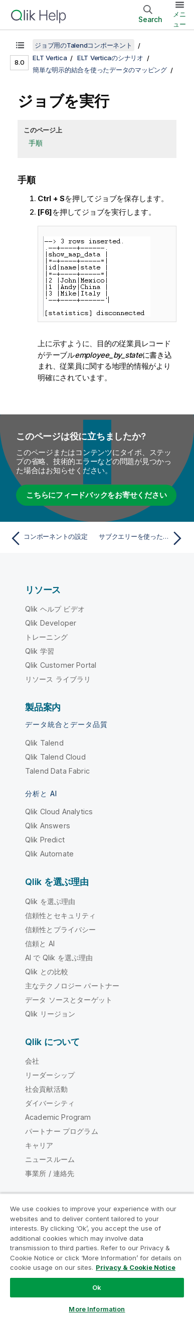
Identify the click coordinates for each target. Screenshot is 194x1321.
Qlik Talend (44, 743)
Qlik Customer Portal (60, 665)
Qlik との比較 (46, 971)
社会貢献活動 (46, 1089)
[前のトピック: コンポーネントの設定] (51, 538)
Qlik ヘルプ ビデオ (55, 609)
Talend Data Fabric (57, 771)
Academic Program (58, 1117)
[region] (97, 1257)
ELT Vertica (50, 58)
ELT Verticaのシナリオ (110, 58)
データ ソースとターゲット (68, 999)
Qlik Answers (47, 825)
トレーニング (46, 637)
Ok (96, 1287)
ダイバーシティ (50, 1103)
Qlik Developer (50, 623)
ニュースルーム (50, 1159)
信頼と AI (40, 943)
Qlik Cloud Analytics (59, 811)
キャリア (39, 1145)
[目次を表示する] (20, 45)
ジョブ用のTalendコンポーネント (83, 45)
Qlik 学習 (39, 651)
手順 (36, 142)
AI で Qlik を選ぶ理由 (59, 957)
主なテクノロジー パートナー (72, 985)
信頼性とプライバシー (60, 929)
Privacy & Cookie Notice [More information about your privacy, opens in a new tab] (135, 1267)
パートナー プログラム (61, 1131)
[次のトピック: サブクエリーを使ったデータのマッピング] (142, 538)
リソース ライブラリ (58, 679)
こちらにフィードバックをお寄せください (96, 495)
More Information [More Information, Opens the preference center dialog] (97, 1309)
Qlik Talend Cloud (55, 757)
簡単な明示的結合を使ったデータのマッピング (100, 70)
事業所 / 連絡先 (49, 1173)
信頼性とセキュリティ (60, 915)
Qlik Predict (45, 839)
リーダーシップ (50, 1075)
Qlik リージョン (50, 1013)
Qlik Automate (49, 853)
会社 (32, 1061)
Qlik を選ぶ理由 (50, 901)
